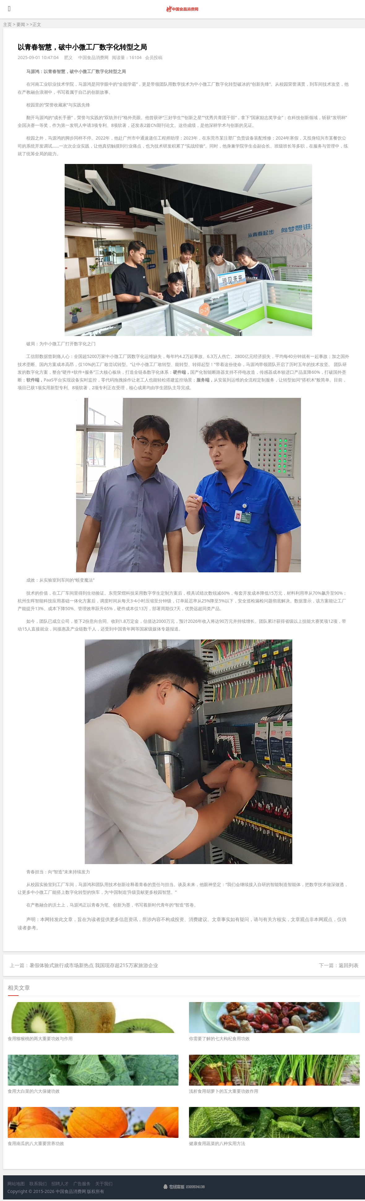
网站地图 (16, 1183)
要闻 (20, 24)
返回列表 (349, 965)
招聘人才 (60, 1183)
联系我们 (38, 1183)
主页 (7, 24)
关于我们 (104, 1183)
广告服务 (82, 1183)
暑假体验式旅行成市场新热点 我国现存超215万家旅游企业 (93, 965)
